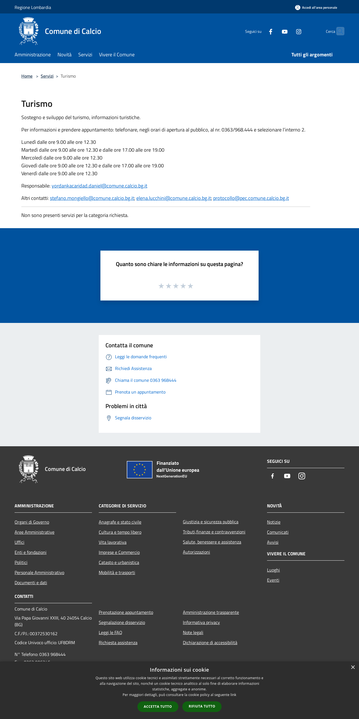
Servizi (47, 76)
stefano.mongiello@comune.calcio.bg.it (92, 198)
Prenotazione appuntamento (126, 612)
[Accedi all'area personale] (316, 7)
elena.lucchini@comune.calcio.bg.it (173, 198)
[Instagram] (287, 31)
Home (27, 76)
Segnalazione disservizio (122, 622)
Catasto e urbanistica (119, 562)
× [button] (353, 667)
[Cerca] (337, 31)
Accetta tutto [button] (158, 706)
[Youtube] (273, 31)
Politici (21, 562)
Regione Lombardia (33, 7)
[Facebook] (259, 31)
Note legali (193, 632)
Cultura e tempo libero (120, 532)
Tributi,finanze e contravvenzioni (214, 531)
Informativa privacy (201, 622)
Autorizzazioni (196, 552)
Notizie (273, 522)
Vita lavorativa (112, 542)
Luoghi (273, 570)
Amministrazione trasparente (211, 612)
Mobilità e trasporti (117, 572)
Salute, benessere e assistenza (212, 541)
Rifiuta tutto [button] (202, 706)
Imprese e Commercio (119, 552)
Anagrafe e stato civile (120, 522)
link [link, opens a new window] (233, 694)
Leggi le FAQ (110, 632)
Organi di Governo (32, 522)
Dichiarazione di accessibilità (210, 642)
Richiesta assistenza (118, 642)
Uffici (19, 542)
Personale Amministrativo (39, 572)
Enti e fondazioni (31, 552)
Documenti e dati (31, 582)
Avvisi (273, 542)
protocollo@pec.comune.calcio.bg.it (251, 198)
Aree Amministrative (34, 532)
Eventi (273, 580)
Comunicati (278, 532)
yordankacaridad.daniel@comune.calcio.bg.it (99, 185)
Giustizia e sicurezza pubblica (210, 521)
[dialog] (179, 690)
